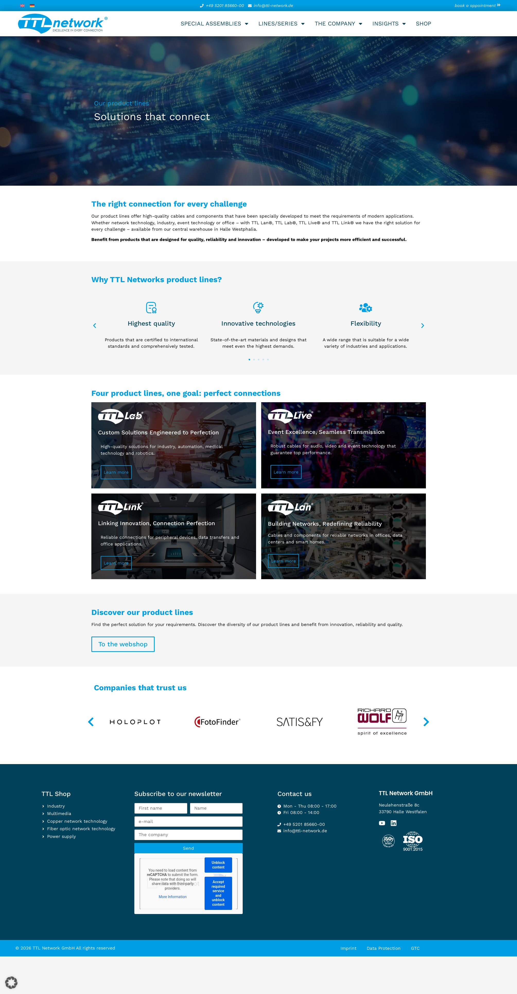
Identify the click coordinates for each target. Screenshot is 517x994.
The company (339, 23)
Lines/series (282, 23)
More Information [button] (173, 897)
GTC (415, 948)
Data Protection (384, 948)
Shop (423, 23)
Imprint (348, 948)
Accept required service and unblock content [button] (218, 893)
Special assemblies (215, 23)
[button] (94, 325)
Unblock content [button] (218, 865)
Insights (389, 23)
